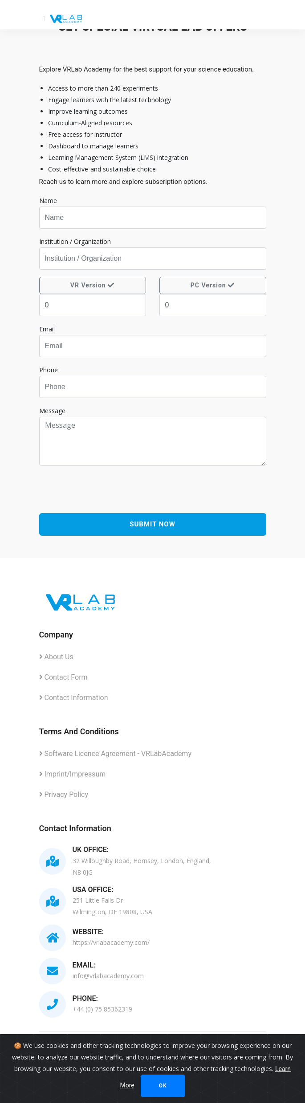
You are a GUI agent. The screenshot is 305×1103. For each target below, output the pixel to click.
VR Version (92, 285)
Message (52, 410)
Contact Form (63, 677)
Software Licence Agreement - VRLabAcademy (115, 753)
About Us (56, 657)
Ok (163, 1086)
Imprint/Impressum (72, 774)
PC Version (213, 285)
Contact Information (73, 697)
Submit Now (152, 524)
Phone (48, 370)
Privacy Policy (63, 794)
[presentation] (152, 492)
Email (47, 329)
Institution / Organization (75, 241)
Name (48, 200)
